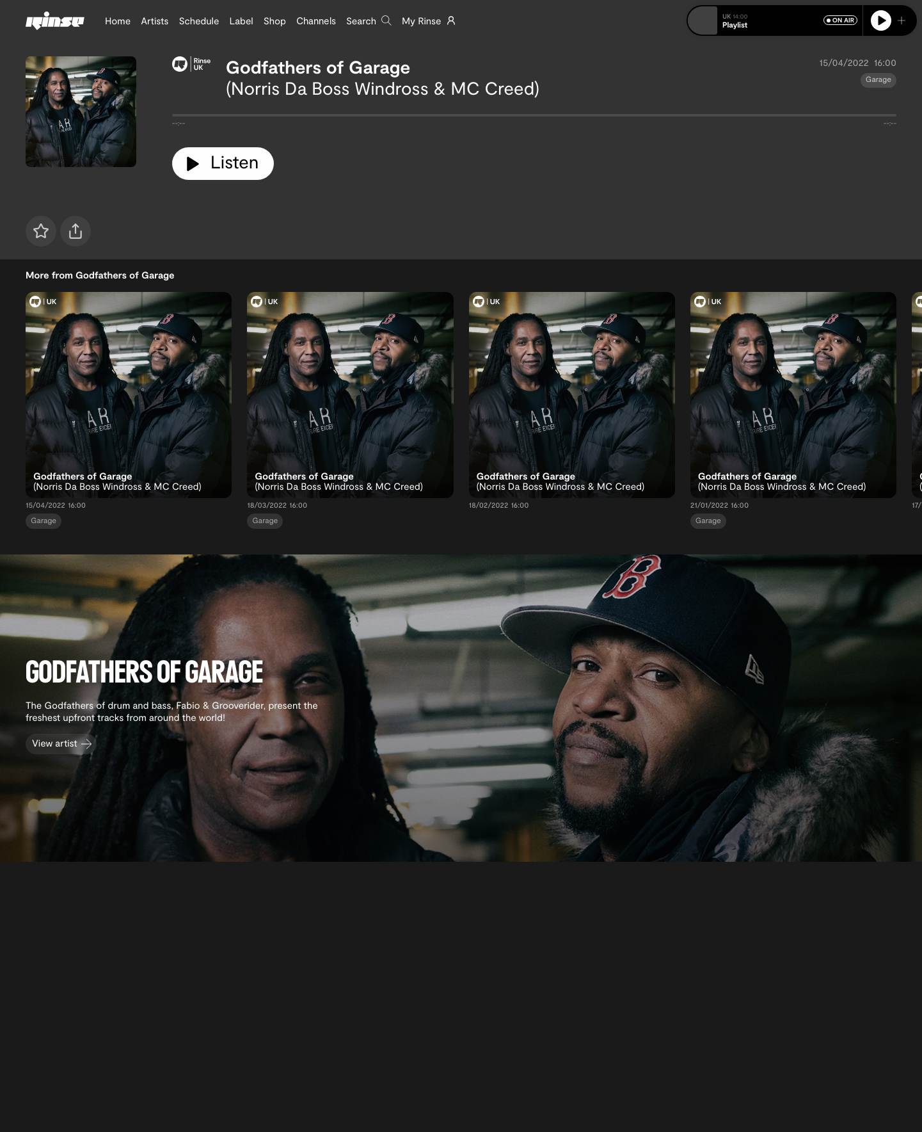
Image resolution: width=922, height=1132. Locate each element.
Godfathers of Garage (318, 66)
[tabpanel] (534, 117)
